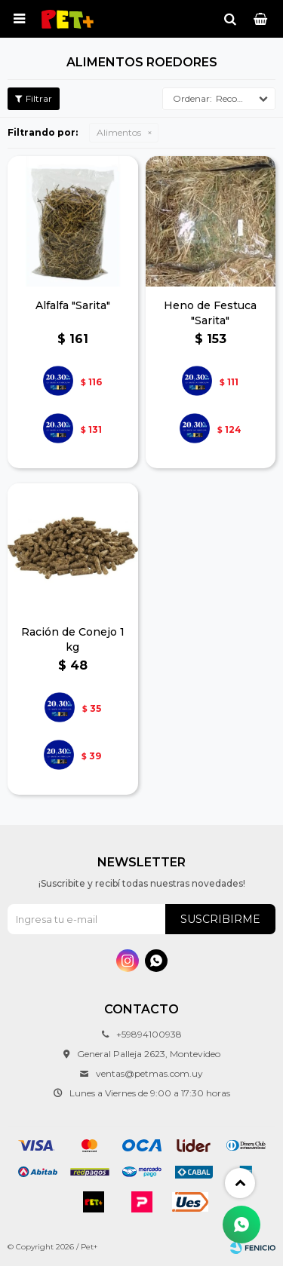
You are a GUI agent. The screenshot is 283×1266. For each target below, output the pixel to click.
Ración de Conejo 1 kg (73, 639)
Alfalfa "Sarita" (72, 305)
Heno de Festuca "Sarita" (210, 313)
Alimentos (119, 132)
